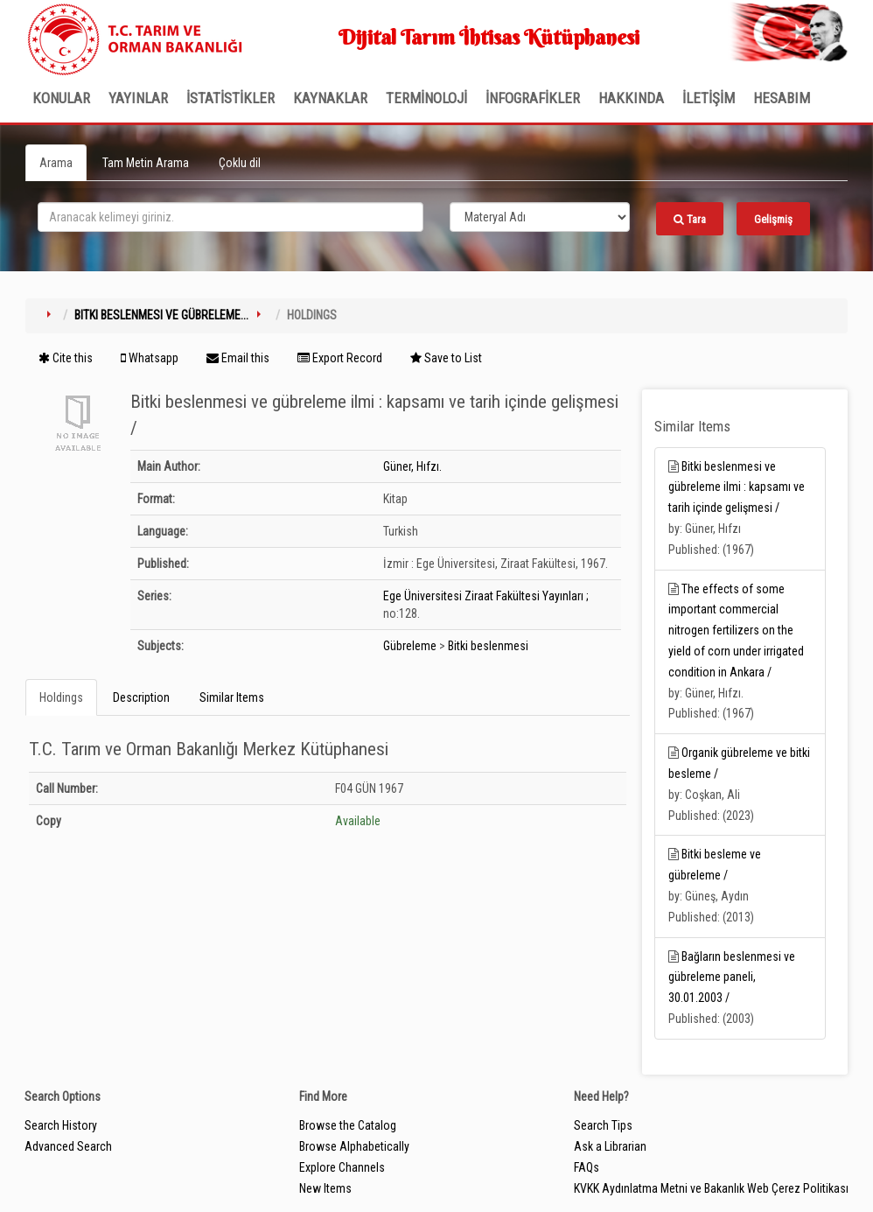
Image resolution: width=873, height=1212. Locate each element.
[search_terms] (230, 217)
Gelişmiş (773, 219)
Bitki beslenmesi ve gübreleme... (161, 315)
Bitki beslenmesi (488, 646)
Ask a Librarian (610, 1146)
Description (141, 697)
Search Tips (603, 1125)
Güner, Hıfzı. (412, 466)
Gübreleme (409, 646)
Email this (237, 358)
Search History (60, 1125)
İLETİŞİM (708, 98)
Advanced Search (68, 1146)
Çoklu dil (240, 163)
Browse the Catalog (347, 1125)
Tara (690, 219)
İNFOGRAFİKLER (532, 98)
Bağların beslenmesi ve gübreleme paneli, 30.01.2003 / (731, 977)
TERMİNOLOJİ (426, 98)
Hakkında (631, 98)
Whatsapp (149, 358)
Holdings (61, 697)
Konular (61, 98)
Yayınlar (138, 98)
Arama (56, 163)
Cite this (65, 358)
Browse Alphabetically (354, 1146)
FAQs (586, 1167)
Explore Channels (342, 1167)
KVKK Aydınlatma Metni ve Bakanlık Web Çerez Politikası (711, 1188)
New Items (325, 1188)
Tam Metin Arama (145, 163)
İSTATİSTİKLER (230, 98)
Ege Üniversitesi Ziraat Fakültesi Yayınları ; (486, 596)
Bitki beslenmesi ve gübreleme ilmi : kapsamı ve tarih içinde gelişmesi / (736, 487)
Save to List (446, 358)
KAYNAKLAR (330, 98)
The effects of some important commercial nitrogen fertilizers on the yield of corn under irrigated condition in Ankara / (736, 630)
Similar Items (231, 697)
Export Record (339, 358)
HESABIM (781, 98)
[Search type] (540, 217)
